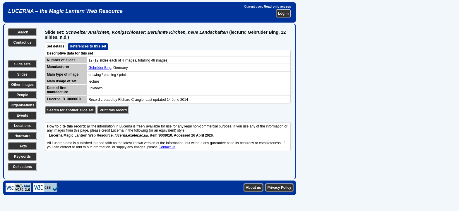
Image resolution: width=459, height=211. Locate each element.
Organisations (22, 105)
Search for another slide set (70, 110)
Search (22, 32)
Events (22, 115)
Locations (22, 126)
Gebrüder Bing (99, 68)
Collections (22, 167)
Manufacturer (58, 67)
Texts (22, 146)
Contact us (22, 42)
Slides (22, 74)
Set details (55, 46)
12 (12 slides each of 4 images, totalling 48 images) (128, 60)
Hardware (22, 136)
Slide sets (22, 64)
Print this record (113, 110)
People (22, 95)
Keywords (22, 156)
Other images (22, 85)
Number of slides (61, 60)
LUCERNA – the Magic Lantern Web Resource (65, 11)
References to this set (88, 46)
